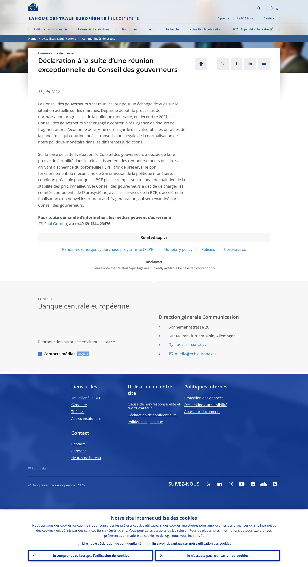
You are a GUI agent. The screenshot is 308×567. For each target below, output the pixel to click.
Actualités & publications (206, 29)
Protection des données (204, 397)
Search (259, 8)
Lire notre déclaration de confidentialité (111, 543)
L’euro (151, 29)
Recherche (173, 29)
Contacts (78, 444)
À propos (223, 18)
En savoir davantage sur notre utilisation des (191, 543)
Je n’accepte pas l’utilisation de (217, 555)
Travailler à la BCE (86, 397)
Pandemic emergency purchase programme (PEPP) (108, 249)
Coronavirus (235, 249)
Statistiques (129, 29)
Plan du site (39, 468)
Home (32, 38)
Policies (208, 249)
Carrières (270, 18)
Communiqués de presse (98, 38)
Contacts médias (59, 353)
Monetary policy (177, 249)
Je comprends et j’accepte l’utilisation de (91, 555)
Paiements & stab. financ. (94, 29)
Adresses (78, 450)
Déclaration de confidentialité (152, 415)
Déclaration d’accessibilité (205, 404)
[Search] (236, 8)
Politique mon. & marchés (50, 29)
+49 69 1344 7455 (190, 345)
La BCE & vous (246, 18)
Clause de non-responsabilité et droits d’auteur (154, 406)
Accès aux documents (202, 411)
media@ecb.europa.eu (195, 353)
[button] (266, 8)
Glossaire (79, 404)
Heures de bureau (86, 457)
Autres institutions (86, 418)
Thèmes (77, 411)
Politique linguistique (145, 421)
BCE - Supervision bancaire (254, 29)
